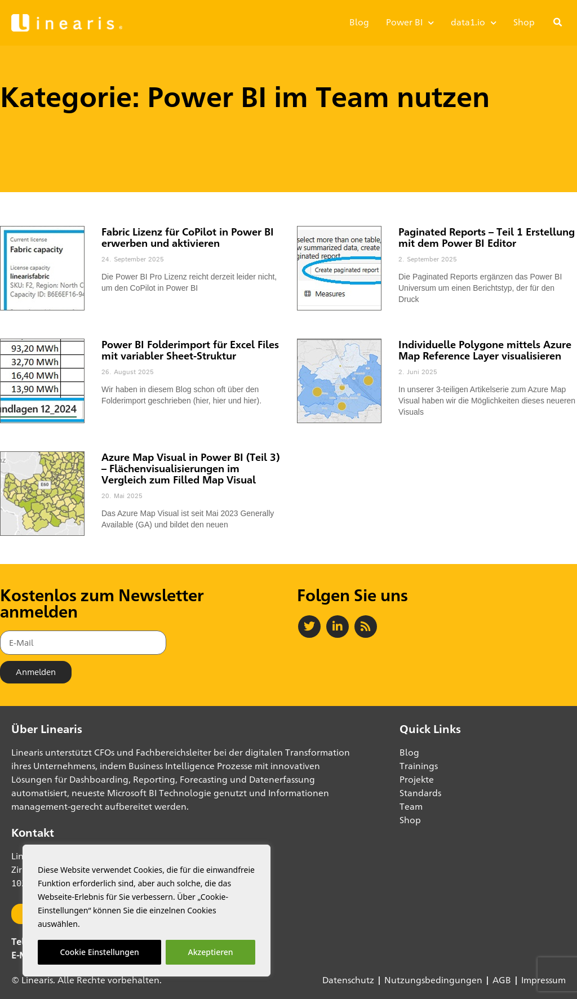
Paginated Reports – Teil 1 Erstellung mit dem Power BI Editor (486, 237)
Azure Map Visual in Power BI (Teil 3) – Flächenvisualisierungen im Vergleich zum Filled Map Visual (190, 468)
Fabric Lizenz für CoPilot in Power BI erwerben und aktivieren (187, 237)
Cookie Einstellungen (99, 952)
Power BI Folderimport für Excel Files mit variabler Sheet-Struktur (190, 350)
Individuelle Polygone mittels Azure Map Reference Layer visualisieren (484, 350)
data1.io (473, 23)
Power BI (410, 23)
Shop (524, 22)
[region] (146, 910)
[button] (558, 22)
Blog (359, 22)
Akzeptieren (210, 952)
